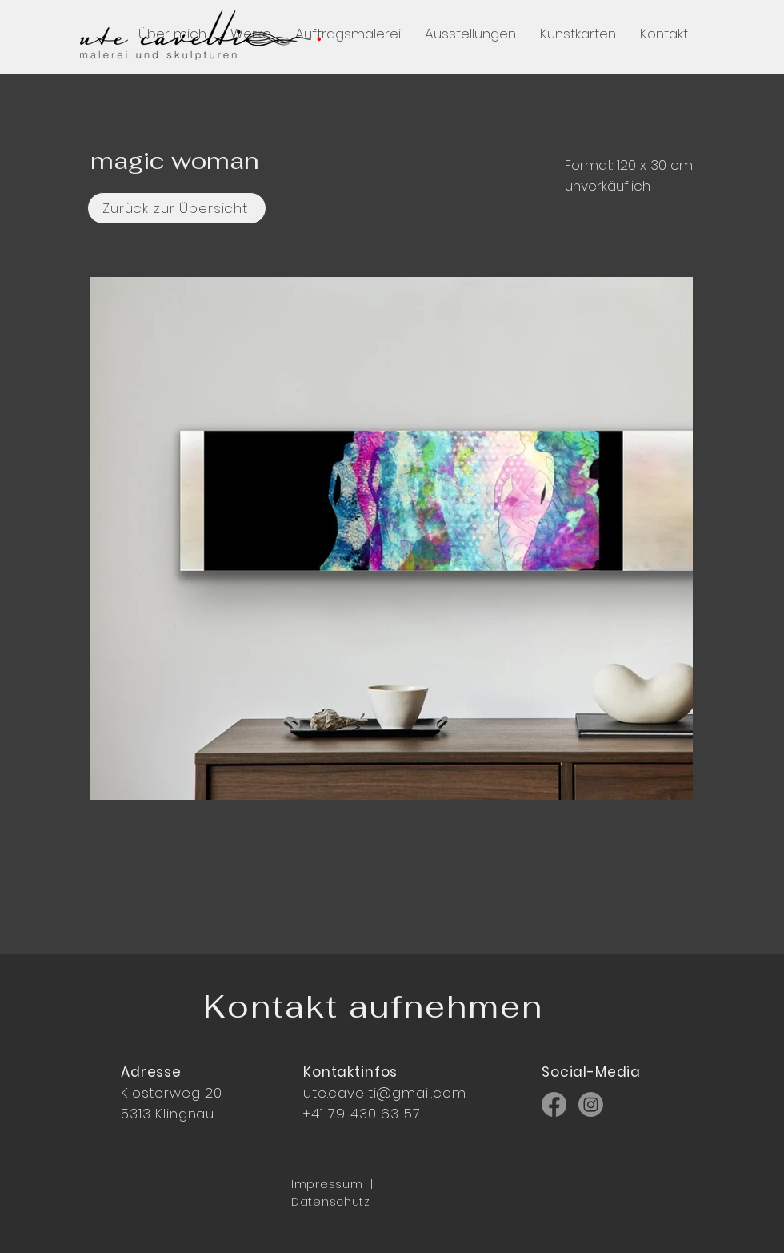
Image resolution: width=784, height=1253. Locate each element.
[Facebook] (554, 1104)
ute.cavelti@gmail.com (384, 1092)
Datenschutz (330, 1202)
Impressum (326, 1184)
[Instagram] (590, 1104)
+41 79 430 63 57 (362, 1113)
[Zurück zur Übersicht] (176, 208)
